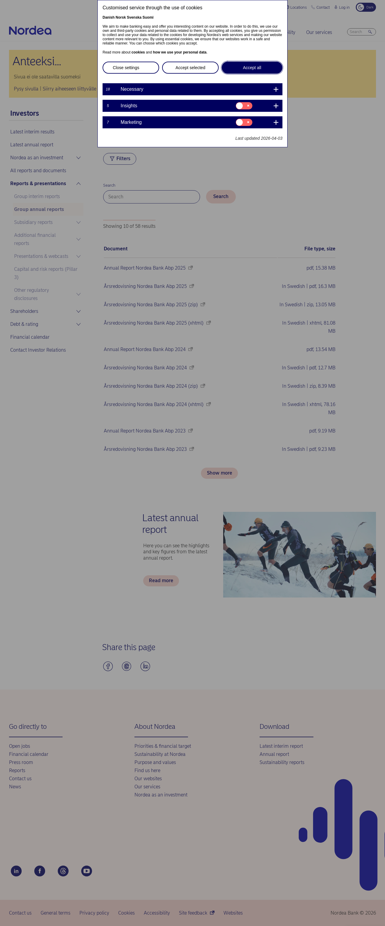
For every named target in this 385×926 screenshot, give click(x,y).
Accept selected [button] (190, 67)
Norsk (121, 17)
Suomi (148, 17)
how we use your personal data (179, 52)
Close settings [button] (126, 67)
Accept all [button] (252, 67)
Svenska (134, 17)
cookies (138, 52)
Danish (109, 17)
